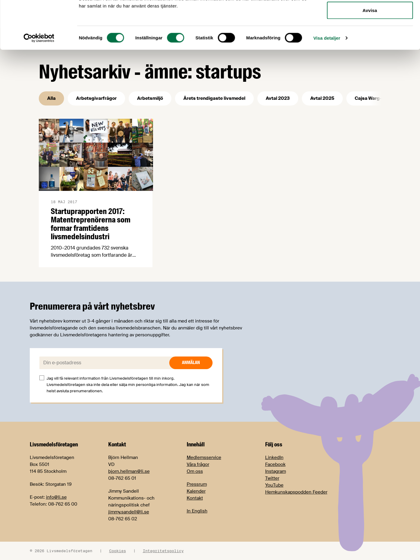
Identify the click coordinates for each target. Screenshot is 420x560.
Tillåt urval (369, 35)
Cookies (117, 551)
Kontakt (195, 498)
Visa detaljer (326, 82)
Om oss (195, 471)
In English (197, 511)
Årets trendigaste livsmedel (214, 98)
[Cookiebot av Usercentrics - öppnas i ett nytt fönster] (39, 82)
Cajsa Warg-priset (375, 98)
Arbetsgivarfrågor (96, 98)
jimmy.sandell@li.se (128, 512)
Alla (51, 98)
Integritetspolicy (163, 551)
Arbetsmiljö (150, 98)
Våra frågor (198, 464)
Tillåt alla (369, 15)
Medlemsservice (204, 457)
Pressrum (197, 484)
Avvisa (370, 55)
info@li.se (56, 497)
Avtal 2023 (278, 98)
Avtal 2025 (322, 98)
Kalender (196, 491)
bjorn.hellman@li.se (129, 471)
